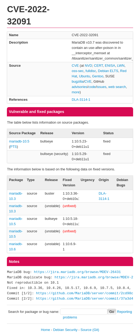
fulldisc (91, 71)
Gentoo (97, 76)
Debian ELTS (108, 71)
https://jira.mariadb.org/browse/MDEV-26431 (77, 272)
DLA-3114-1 (81, 100)
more (76, 92)
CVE (75, 66)
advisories (80, 87)
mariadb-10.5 (19, 141)
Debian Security (65, 330)
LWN (121, 66)
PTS (13, 147)
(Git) (96, 330)
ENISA (110, 66)
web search (117, 87)
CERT (98, 66)
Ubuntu (84, 76)
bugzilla (78, 81)
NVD (88, 66)
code (92, 87)
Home (45, 330)
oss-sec (78, 71)
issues (101, 87)
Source (86, 330)
